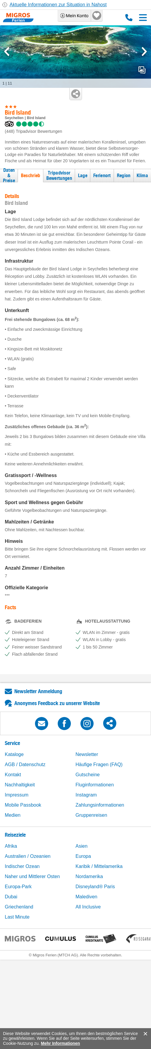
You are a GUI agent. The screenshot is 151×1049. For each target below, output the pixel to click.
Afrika (11, 846)
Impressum (16, 794)
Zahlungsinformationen (100, 805)
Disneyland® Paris (95, 886)
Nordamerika (89, 876)
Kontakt (13, 774)
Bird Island (36, 118)
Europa (83, 856)
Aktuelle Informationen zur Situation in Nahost (58, 4)
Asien (82, 846)
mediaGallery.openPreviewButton (142, 70)
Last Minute (17, 916)
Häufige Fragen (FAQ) (99, 764)
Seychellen (14, 118)
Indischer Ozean (22, 866)
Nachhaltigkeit (20, 784)
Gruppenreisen (91, 815)
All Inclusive (88, 906)
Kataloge (14, 754)
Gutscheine (88, 774)
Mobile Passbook (23, 805)
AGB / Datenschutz (25, 764)
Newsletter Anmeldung (38, 691)
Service (12, 743)
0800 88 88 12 (128, 17)
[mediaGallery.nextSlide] (144, 51)
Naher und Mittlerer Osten (32, 876)
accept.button (145, 1033)
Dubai (11, 896)
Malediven (86, 896)
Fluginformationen (95, 784)
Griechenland (19, 906)
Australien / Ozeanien (28, 856)
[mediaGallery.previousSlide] (6, 51)
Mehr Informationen (60, 1043)
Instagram (86, 794)
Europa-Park (18, 886)
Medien (12, 815)
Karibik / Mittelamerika (99, 866)
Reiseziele (15, 835)
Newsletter (87, 754)
